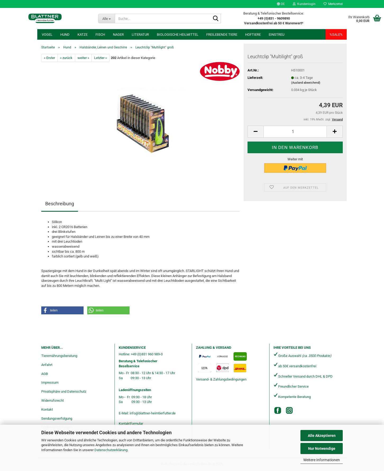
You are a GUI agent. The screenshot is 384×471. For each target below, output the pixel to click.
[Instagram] (289, 410)
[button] (281, 4)
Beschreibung (59, 203)
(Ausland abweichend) (305, 82)
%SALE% (336, 35)
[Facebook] (277, 410)
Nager (118, 35)
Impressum (49, 382)
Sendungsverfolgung (56, 418)
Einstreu (276, 35)
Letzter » (100, 58)
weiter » (83, 58)
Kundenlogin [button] (304, 4)
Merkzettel (333, 4)
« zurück (66, 58)
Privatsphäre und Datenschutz (63, 391)
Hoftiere (253, 35)
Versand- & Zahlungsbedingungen (221, 379)
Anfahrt (46, 365)
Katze (82, 35)
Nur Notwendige (321, 448)
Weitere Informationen (321, 460)
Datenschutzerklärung (110, 450)
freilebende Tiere (221, 35)
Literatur (140, 35)
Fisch (100, 35)
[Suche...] (106, 18)
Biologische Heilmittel (177, 35)
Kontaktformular (131, 423)
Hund (65, 35)
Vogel (47, 35)
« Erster (49, 58)
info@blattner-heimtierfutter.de (153, 413)
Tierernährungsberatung (59, 356)
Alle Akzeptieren (322, 435)
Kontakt (47, 409)
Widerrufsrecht (52, 400)
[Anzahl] (295, 132)
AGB (44, 374)
